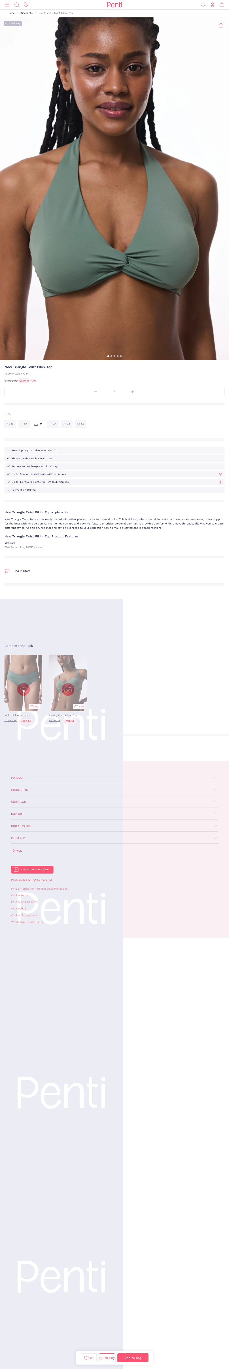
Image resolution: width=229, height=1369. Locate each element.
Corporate (19, 801)
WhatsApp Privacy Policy (27, 922)
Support (17, 814)
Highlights (19, 789)
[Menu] (7, 5)
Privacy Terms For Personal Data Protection (39, 888)
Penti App (18, 838)
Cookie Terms (20, 895)
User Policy (18, 908)
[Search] (16, 5)
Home (11, 13)
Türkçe (16, 850)
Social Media (21, 826)
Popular (17, 777)
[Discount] (26, 5)
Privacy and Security (24, 901)
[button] (108, 356)
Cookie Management (24, 915)
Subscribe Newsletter (35, 869)
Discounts (26, 13)
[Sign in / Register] (212, 5)
